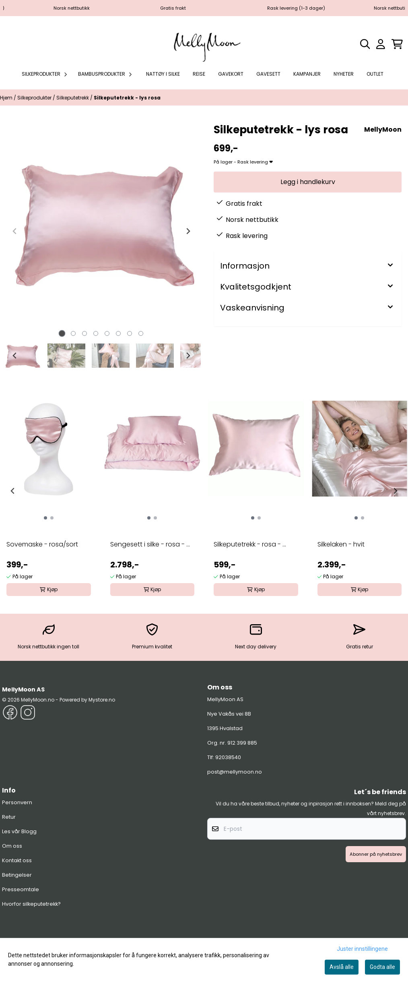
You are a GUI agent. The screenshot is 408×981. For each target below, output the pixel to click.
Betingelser (17, 874)
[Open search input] (365, 44)
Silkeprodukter (35, 97)
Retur (9, 816)
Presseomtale (20, 889)
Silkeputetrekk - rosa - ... (250, 544)
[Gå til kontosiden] (380, 44)
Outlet (375, 73)
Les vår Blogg (19, 831)
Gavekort (230, 73)
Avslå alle (342, 967)
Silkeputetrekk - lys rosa (127, 97)
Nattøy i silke (163, 73)
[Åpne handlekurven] (397, 44)
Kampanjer (307, 73)
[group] (48, 487)
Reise (199, 73)
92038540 (228, 757)
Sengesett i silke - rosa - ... (150, 544)
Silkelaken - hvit (341, 544)
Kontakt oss (17, 860)
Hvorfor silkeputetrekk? (31, 903)
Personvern (17, 802)
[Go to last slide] (14, 355)
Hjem (7, 97)
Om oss (12, 845)
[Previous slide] (14, 231)
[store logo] (204, 44)
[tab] (62, 333)
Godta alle (382, 967)
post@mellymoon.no (234, 771)
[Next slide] (187, 231)
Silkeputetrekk (73, 97)
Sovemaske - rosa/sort (42, 544)
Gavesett (268, 73)
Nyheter (344, 73)
